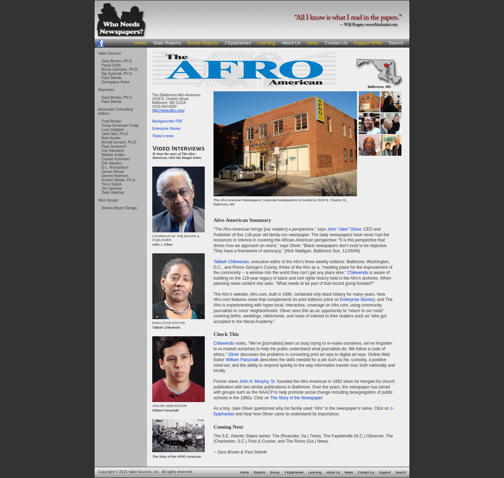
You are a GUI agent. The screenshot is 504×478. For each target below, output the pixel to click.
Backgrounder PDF (167, 121)
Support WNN (368, 42)
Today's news (163, 136)
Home (140, 42)
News (312, 42)
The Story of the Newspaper (296, 397)
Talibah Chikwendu (231, 261)
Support (385, 472)
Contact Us (336, 42)
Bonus (275, 472)
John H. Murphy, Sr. (257, 381)
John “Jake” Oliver (344, 229)
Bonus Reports (203, 42)
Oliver (233, 354)
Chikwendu (358, 272)
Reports (260, 472)
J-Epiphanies (237, 42)
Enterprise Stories (166, 129)
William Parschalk (242, 359)
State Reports (167, 42)
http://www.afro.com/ (168, 110)
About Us (290, 42)
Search (395, 42)
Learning (266, 42)
